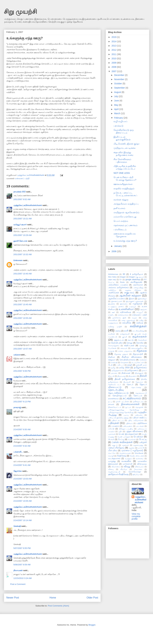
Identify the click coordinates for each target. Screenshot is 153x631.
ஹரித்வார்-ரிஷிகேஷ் (118, 474)
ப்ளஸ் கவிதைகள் (122, 442)
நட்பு (110, 401)
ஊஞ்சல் (143, 309)
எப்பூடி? (140, 312)
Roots (122, 282)
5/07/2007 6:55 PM (22, 548)
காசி (126, 330)
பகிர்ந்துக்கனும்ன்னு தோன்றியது (121, 412)
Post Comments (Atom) (58, 606)
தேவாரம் (139, 382)
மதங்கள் (125, 445)
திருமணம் (133, 376)
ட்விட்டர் (120, 365)
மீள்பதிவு (112, 450)
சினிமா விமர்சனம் (132, 357)
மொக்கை (139, 453)
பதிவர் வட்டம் (118, 420)
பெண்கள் (138, 436)
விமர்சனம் (116, 467)
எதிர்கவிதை (125, 312)
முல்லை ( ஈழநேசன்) (132, 450)
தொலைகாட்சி (141, 393)
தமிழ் (113, 368)
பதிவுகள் (113, 423)
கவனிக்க (126, 322)
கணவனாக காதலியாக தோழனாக (125, 235)
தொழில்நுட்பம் (119, 395)
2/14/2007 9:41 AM (22, 465)
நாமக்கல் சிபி (19, 192)
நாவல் (111, 404)
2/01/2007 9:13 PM (22, 401)
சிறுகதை (142, 350)
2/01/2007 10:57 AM (22, 349)
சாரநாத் (111, 351)
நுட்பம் (128, 407)
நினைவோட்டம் (114, 407)
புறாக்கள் (111, 434)
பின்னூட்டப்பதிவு (126, 429)
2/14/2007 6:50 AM (22, 429)
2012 (114, 50)
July (116, 96)
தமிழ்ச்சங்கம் (140, 367)
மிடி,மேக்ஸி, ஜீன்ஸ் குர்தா (126, 143)
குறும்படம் (119, 340)
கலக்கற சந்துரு (121, 199)
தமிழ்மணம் (132, 370)
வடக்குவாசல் (114, 458)
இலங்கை (123, 304)
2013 (114, 45)
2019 (114, 37)
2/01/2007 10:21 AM (22, 218)
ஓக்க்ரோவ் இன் (119, 318)
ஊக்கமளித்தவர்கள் (123, 184)
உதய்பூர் (133, 306)
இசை (131, 299)
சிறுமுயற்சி (138, 354)
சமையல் (123, 348)
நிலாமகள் (18, 570)
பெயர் (111, 439)
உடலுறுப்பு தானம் (116, 306)
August (118, 92)
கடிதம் (134, 318)
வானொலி (127, 464)
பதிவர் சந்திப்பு (139, 418)
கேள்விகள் (142, 340)
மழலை (132, 448)
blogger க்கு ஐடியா (136, 277)
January (118, 246)
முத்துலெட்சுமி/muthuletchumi (27, 205)
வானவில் (126, 461)
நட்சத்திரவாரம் (132, 398)
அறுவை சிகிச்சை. (133, 290)
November (119, 79)
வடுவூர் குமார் (20, 224)
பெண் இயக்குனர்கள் (128, 434)
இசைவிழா (142, 299)
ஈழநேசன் (137, 303)
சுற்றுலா (111, 360)
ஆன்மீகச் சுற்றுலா (130, 295)
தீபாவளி (127, 382)
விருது (127, 466)
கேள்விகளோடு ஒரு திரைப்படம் (124, 131)
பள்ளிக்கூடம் (120, 229)
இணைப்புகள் (116, 301)
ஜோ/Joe (17, 471)
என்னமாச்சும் (123, 315)
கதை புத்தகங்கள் (128, 320)
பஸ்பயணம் (127, 426)
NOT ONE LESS (122, 173)
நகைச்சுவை (113, 398)
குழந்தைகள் (139, 336)
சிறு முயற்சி (20, 11)
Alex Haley (112, 277)
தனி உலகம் (119, 208)
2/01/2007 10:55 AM (22, 318)
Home (52, 597)
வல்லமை (139, 458)
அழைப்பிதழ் (138, 287)
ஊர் (113, 312)
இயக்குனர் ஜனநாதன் (134, 301)
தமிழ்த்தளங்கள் (118, 370)
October (118, 83)
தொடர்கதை (136, 387)
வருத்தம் (128, 458)
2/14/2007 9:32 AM (22, 446)
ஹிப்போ (136, 474)
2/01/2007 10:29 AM (22, 235)
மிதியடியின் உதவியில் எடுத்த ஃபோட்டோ (125, 167)
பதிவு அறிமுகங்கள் (136, 420)
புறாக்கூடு (118, 126)
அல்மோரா (138, 285)
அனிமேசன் (113, 293)
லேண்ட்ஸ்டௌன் (137, 456)
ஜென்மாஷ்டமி (114, 472)
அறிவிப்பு (112, 290)
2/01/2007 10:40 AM (22, 273)
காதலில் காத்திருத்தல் (124, 188)
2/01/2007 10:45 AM (22, 304)
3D (124, 274)
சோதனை (124, 362)
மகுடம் (115, 445)
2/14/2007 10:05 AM (22, 501)
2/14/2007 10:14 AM (22, 520)
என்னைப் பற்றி (22, 178)
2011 (114, 54)
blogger (123, 277)
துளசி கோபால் (20, 241)
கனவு (118, 331)
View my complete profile (136, 516)
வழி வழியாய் (120, 121)
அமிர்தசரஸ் (136, 282)
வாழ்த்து (112, 461)
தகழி (129, 365)
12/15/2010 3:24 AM (22, 578)
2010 (114, 58)
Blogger (91, 625)
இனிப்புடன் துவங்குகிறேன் (122, 138)
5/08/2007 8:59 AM (22, 564)
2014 (114, 41)
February (119, 118)
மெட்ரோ (112, 453)
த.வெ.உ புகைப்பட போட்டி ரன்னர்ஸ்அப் (125, 194)
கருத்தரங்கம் (113, 323)
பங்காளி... (18, 452)
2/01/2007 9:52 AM (22, 199)
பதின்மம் (129, 423)
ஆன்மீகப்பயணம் (116, 299)
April (116, 109)
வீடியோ (123, 469)
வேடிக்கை (138, 469)
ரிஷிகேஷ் (121, 456)
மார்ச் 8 (141, 448)
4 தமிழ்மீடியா (136, 274)
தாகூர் (144, 370)
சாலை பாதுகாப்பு (125, 351)
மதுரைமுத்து (138, 445)
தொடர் (130, 384)
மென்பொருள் (125, 453)
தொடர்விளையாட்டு (118, 393)
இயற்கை (111, 304)
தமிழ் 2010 (124, 367)
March (117, 113)
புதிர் (120, 431)
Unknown (18, 260)
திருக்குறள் (139, 373)
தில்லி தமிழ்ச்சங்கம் (125, 379)
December (119, 75)
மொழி (111, 456)
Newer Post (12, 597)
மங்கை (16, 355)
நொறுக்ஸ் (139, 407)
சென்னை (143, 360)
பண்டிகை (139, 415)
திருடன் (111, 376)
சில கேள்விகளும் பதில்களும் (122, 160)
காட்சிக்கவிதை (138, 331)
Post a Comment (18, 584)
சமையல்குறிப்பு (137, 348)
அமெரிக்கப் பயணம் (118, 285)
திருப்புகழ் (121, 376)
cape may (112, 279)
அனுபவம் (129, 292)
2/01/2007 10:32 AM (22, 254)
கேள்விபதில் (117, 343)
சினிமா (111, 357)
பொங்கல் (132, 439)
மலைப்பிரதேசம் (116, 447)
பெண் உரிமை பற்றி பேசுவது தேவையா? (125, 178)
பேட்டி (121, 439)
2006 (114, 251)
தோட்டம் (138, 395)
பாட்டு (111, 429)
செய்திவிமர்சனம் (127, 360)
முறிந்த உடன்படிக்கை (124, 148)
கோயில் (140, 343)
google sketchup (132, 279)
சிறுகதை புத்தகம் (121, 354)
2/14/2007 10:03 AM (22, 479)
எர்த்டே (111, 315)
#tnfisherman (113, 274)
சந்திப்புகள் (129, 345)
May (116, 105)
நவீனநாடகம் (138, 401)
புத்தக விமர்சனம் (134, 431)
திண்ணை (126, 373)
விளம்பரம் (139, 467)
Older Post (92, 597)
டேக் (110, 365)
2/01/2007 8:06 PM (22, 371)
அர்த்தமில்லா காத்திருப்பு (126, 204)
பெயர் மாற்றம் (121, 221)
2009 (114, 62)
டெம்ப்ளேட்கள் (138, 362)
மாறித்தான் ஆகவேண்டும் (126, 212)
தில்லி (143, 375)
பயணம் (115, 426)
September (119, 88)
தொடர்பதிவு (116, 389)
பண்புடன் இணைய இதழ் (118, 418)
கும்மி (124, 337)
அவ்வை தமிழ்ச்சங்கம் (118, 287)
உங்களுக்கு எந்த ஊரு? (125, 240)
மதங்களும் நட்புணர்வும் (125, 225)
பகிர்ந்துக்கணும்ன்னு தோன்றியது (123, 410)
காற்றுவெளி (125, 334)
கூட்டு (131, 340)
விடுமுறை (142, 464)
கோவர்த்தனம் (113, 345)
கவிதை (139, 323)
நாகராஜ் (17, 407)
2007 (114, 71)
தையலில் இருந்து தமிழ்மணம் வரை (123, 153)
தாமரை (114, 373)
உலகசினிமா (126, 309)
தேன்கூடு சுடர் (114, 384)
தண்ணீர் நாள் (141, 365)
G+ (120, 279)
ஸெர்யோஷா (135, 472)
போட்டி (143, 439)
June (116, 100)
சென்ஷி (17, 526)
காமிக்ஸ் (111, 334)
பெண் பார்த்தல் (124, 437)
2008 (114, 67)
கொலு (129, 343)
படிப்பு (126, 415)
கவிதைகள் (138, 326)
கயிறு (141, 320)
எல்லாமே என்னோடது (125, 216)
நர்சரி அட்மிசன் (122, 401)
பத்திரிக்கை (141, 423)
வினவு (111, 469)
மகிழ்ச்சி (143, 442)
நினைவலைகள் (130, 404)
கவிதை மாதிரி (115, 327)
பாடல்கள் (140, 426)
